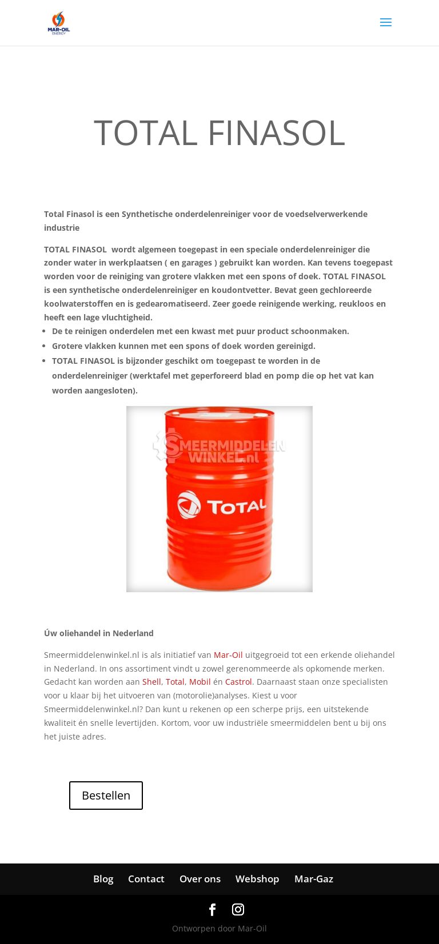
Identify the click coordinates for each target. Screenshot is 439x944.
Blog (103, 878)
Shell (151, 681)
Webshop (258, 878)
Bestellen (106, 795)
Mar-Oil (228, 654)
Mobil (200, 681)
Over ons (200, 878)
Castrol (238, 681)
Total (175, 681)
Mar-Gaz (313, 878)
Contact (146, 878)
